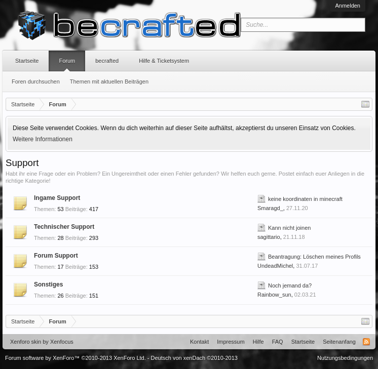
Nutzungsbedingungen (345, 358)
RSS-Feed (366, 342)
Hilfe (258, 342)
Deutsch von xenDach (194, 358)
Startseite (27, 61)
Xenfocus (61, 342)
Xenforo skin (25, 342)
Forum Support (56, 255)
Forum (67, 61)
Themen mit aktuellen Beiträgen (109, 81)
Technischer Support (64, 226)
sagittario (268, 237)
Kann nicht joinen (289, 228)
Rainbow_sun (274, 295)
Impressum (230, 342)
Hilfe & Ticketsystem (164, 61)
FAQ (277, 342)
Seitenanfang (339, 342)
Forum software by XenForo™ (75, 358)
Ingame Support (57, 197)
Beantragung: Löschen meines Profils (314, 257)
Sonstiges (48, 284)
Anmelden (347, 6)
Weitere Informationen (42, 139)
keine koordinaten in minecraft (305, 199)
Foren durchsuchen (36, 81)
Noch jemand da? (290, 285)
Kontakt (199, 342)
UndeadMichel (275, 266)
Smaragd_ (270, 208)
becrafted (107, 61)
